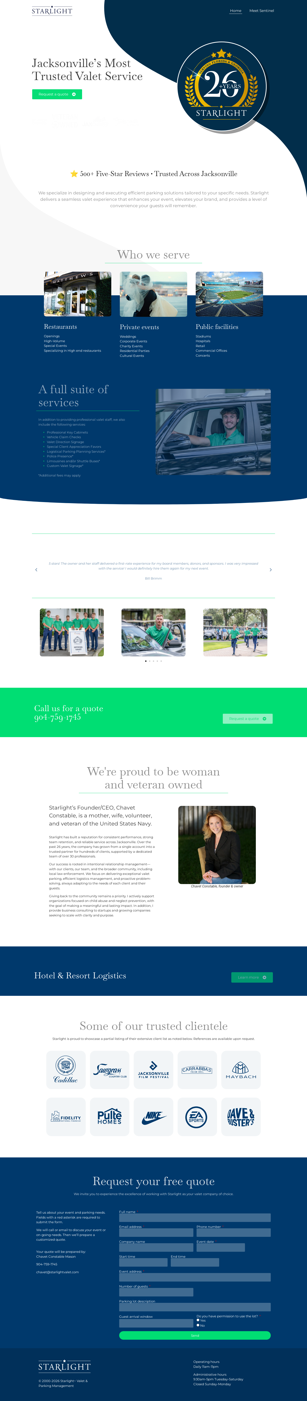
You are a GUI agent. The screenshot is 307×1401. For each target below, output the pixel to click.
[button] (145, 661)
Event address (130, 1271)
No (202, 1326)
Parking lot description (137, 1301)
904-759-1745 (57, 716)
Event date (206, 1241)
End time (178, 1256)
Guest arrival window (136, 1316)
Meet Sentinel (261, 11)
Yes (203, 1321)
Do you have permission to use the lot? (228, 1316)
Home (235, 11)
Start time (127, 1256)
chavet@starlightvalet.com (57, 1272)
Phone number (209, 1226)
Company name (132, 1241)
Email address (130, 1226)
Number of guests (134, 1286)
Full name (127, 1211)
